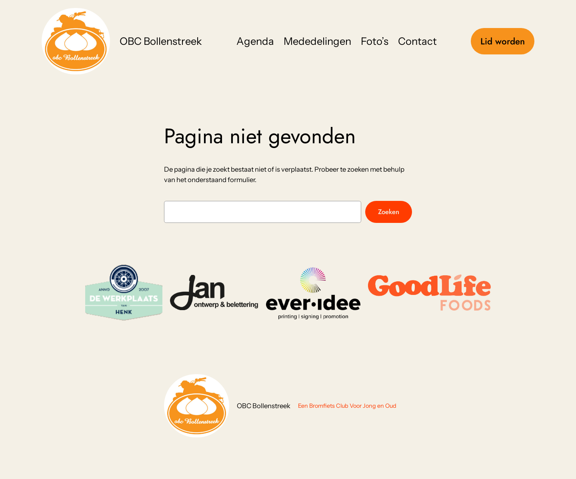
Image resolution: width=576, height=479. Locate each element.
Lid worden (502, 41)
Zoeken (388, 211)
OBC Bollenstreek (161, 41)
